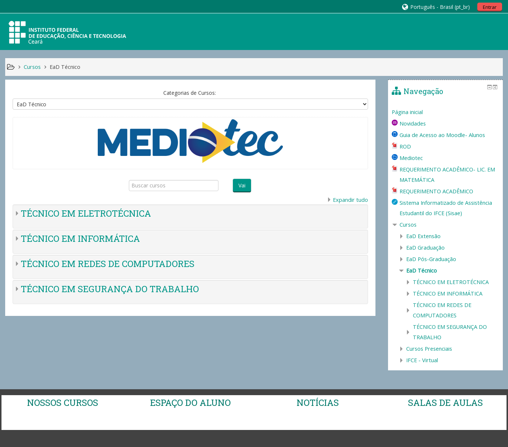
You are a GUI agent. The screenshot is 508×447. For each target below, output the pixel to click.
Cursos (408, 224)
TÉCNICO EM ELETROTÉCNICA (86, 213)
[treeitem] (445, 112)
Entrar (490, 7)
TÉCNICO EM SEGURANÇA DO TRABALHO (110, 289)
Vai (241, 185)
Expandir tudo (350, 199)
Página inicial (407, 112)
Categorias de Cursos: (189, 92)
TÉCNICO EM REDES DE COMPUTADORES (107, 264)
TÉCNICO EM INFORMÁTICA (80, 238)
